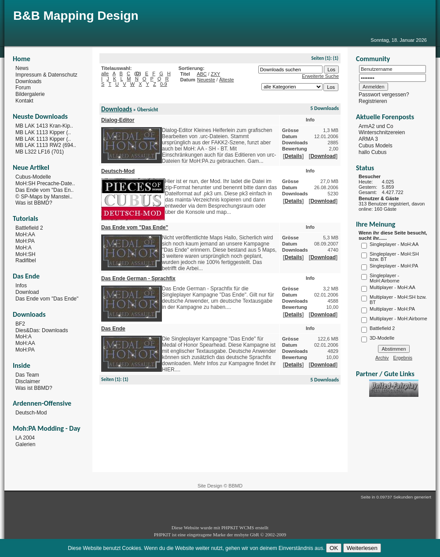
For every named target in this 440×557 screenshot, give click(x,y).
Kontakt (24, 101)
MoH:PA (25, 241)
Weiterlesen (362, 548)
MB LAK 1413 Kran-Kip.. (44, 126)
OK (334, 548)
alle (105, 73)
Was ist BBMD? (33, 203)
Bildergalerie (30, 94)
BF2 (20, 324)
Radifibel (25, 260)
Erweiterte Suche (320, 76)
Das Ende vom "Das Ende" (46, 299)
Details (293, 156)
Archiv (382, 357)
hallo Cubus (372, 152)
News (22, 68)
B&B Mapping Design (76, 15)
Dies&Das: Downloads (41, 330)
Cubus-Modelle (33, 177)
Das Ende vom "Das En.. (44, 190)
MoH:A (23, 248)
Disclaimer (27, 381)
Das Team (27, 375)
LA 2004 (25, 438)
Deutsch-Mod (31, 413)
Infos (21, 285)
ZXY (215, 74)
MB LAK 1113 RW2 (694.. (45, 145)
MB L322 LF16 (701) (39, 152)
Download (27, 292)
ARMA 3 (368, 139)
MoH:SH (25, 254)
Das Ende (113, 329)
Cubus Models (375, 146)
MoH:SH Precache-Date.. (45, 183)
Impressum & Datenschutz (46, 75)
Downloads (28, 81)
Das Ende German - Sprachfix (138, 278)
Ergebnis (402, 357)
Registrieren (373, 101)
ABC (202, 74)
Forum (23, 87)
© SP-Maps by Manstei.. (44, 196)
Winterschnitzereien (382, 132)
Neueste (206, 79)
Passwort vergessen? (384, 95)
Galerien (25, 444)
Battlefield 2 (29, 228)
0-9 (163, 84)
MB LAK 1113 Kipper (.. (43, 132)
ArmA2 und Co (376, 126)
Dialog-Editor (117, 120)
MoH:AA (25, 234)
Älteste (226, 79)
